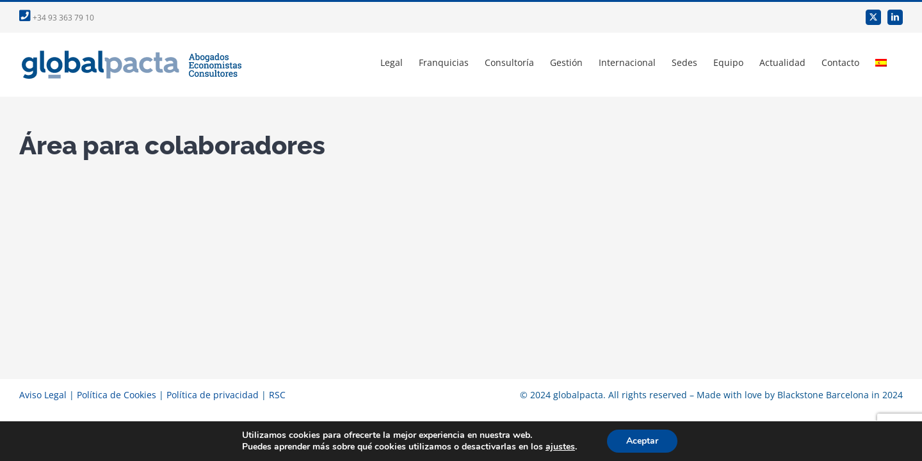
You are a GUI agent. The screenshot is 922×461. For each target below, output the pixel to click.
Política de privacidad (212, 395)
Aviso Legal (43, 395)
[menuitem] (897, 63)
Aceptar (642, 441)
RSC (277, 395)
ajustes (560, 447)
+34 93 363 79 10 (56, 17)
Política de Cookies (116, 395)
